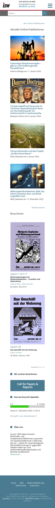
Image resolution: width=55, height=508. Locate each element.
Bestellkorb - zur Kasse (27, 6)
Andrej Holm (15, 284)
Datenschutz (21, 485)
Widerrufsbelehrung (35, 483)
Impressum (34, 485)
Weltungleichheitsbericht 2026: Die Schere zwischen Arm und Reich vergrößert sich (27, 193)
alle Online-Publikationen (34, 23)
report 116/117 (18, 274)
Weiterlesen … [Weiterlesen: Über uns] (16, 454)
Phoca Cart (41, 367)
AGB (21, 483)
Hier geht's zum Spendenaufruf (23, 416)
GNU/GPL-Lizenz (32, 498)
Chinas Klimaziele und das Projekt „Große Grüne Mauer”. (27, 152)
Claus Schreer (27, 284)
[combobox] (25, 13)
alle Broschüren (38, 207)
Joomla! (6, 498)
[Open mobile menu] (50, 5)
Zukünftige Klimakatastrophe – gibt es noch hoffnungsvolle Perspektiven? (25, 65)
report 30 (15, 346)
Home (13, 483)
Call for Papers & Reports (27, 385)
